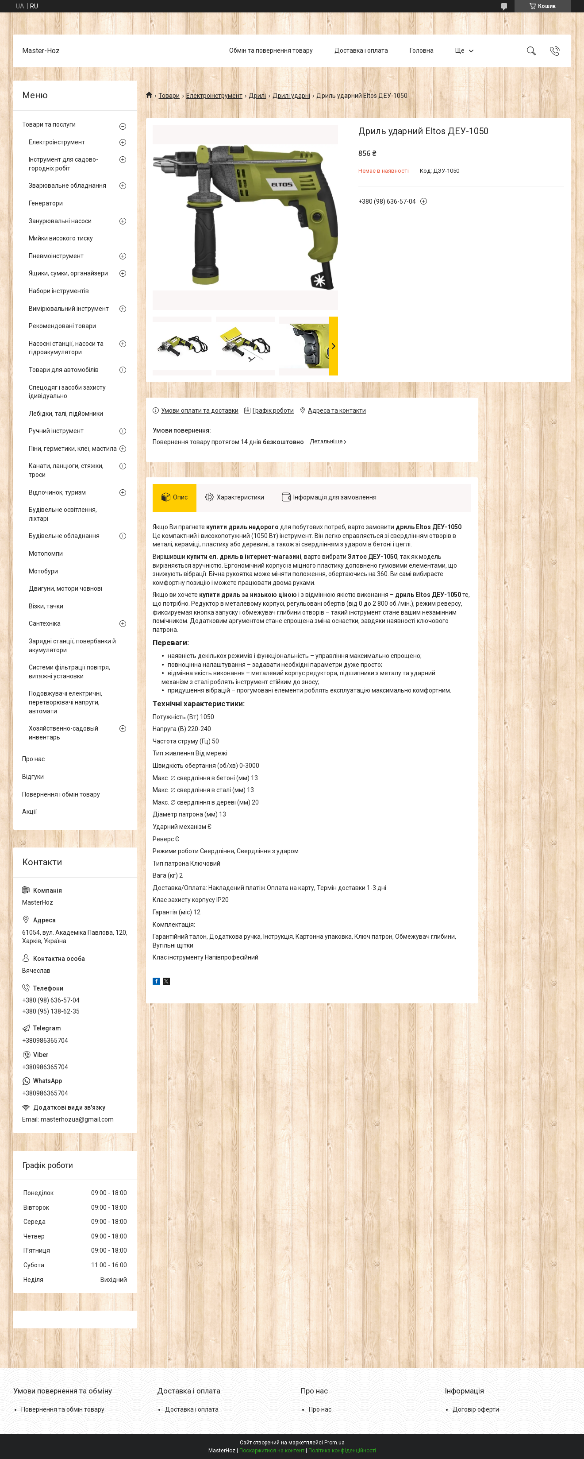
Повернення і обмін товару (61, 794)
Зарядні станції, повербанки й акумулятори (72, 646)
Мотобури (43, 571)
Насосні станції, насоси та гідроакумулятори (66, 348)
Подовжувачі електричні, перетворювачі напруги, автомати (65, 702)
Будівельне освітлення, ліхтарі (63, 514)
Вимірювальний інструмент (69, 308)
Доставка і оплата (361, 50)
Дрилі (257, 95)
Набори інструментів (59, 290)
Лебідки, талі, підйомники (66, 413)
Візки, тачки (46, 606)
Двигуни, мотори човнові (65, 588)
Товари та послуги (49, 124)
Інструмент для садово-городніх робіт (63, 164)
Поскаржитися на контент (271, 1450)
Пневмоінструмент (56, 255)
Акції (29, 811)
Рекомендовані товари (62, 325)
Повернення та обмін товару (62, 1409)
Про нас (33, 758)
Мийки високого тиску (61, 238)
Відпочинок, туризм (57, 492)
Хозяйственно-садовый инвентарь (63, 733)
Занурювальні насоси (60, 220)
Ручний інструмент (56, 430)
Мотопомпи (46, 553)
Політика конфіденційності (342, 1450)
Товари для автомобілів (64, 369)
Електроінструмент (214, 95)
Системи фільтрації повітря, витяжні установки (69, 672)
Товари (169, 95)
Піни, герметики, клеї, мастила (73, 448)
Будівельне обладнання (64, 535)
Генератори (46, 203)
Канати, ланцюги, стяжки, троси (66, 470)
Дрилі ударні (291, 95)
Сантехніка (45, 623)
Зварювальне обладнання (67, 185)
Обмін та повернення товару (271, 50)
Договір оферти (476, 1409)
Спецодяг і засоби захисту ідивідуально (67, 392)
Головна (422, 50)
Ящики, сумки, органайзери (68, 273)
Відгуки (33, 776)
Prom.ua (334, 1443)
